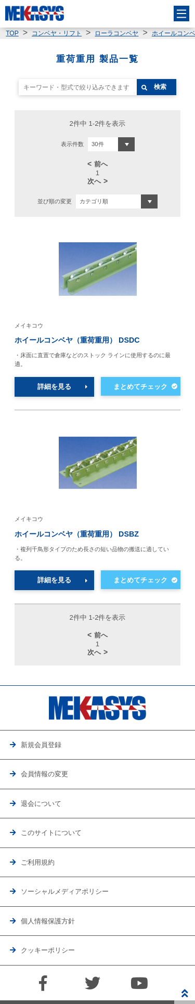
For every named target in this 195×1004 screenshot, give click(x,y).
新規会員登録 (41, 745)
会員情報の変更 (44, 774)
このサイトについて (51, 833)
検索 (160, 86)
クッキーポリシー (48, 950)
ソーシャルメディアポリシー (65, 891)
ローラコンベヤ (116, 33)
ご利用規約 (38, 862)
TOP (12, 33)
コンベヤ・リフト (57, 33)
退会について (41, 803)
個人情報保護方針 (48, 921)
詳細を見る (54, 386)
